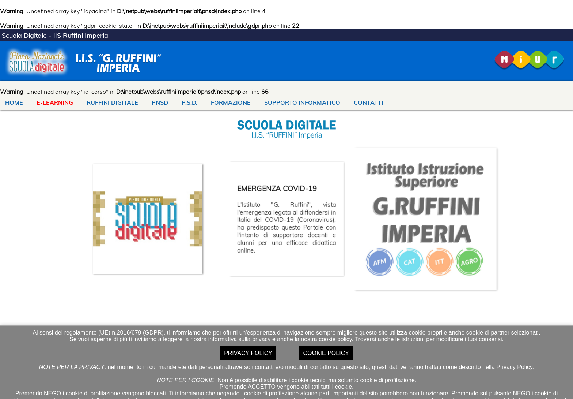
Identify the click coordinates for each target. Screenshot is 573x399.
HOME (14, 102)
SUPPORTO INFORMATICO (302, 102)
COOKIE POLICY (326, 353)
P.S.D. (189, 102)
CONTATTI (368, 102)
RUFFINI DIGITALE (112, 102)
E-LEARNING (55, 102)
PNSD (160, 102)
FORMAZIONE (231, 102)
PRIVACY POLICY (248, 353)
